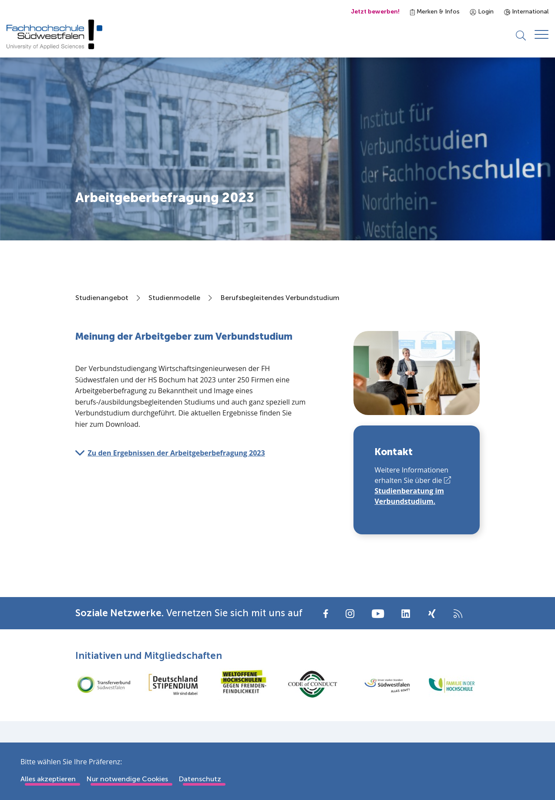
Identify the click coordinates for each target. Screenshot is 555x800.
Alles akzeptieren (48, 779)
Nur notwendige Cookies (127, 779)
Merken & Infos (435, 11)
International (526, 11)
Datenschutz (199, 779)
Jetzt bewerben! (375, 11)
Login (482, 11)
